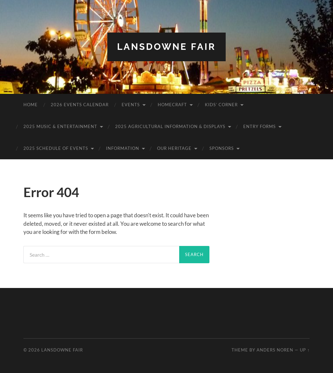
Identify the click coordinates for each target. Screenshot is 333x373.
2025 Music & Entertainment (60, 126)
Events (131, 104)
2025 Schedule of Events (55, 148)
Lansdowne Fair (166, 46)
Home (30, 104)
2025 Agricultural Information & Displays (170, 126)
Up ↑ (305, 349)
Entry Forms (259, 126)
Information (122, 148)
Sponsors (221, 148)
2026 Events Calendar (80, 104)
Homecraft (172, 104)
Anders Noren (275, 349)
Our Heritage (174, 148)
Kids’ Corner (221, 104)
